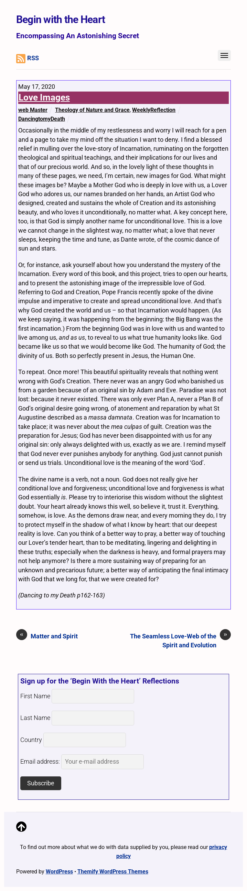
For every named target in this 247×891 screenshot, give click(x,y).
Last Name (35, 717)
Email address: (82, 761)
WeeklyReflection (153, 110)
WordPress (59, 871)
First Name (35, 696)
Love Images (44, 97)
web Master (32, 110)
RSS (27, 58)
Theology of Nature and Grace (92, 110)
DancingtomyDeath (41, 119)
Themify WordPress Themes (112, 871)
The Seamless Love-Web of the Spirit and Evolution (180, 640)
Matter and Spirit (47, 636)
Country (31, 739)
